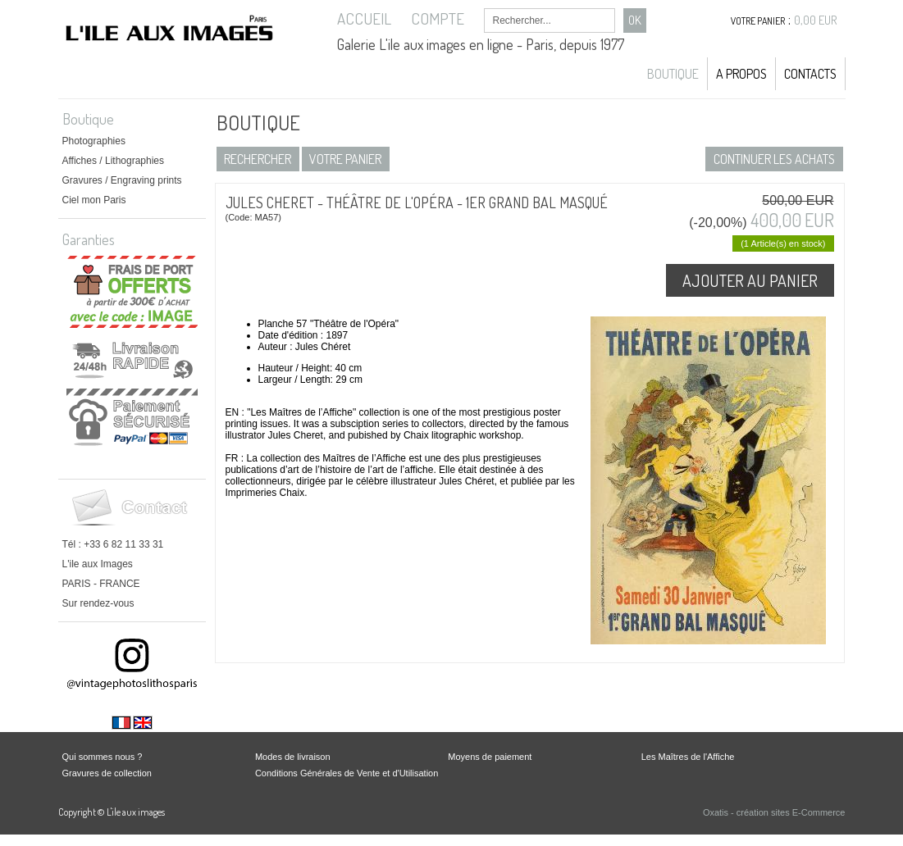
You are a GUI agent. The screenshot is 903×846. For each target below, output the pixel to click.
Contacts (810, 74)
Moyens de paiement (489, 757)
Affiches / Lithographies (113, 160)
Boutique (673, 74)
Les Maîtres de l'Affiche (688, 757)
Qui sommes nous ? (102, 757)
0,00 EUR (815, 20)
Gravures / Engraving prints (122, 180)
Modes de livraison (293, 757)
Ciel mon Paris (94, 200)
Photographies (93, 141)
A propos (741, 74)
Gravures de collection (107, 773)
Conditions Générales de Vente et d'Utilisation (346, 773)
